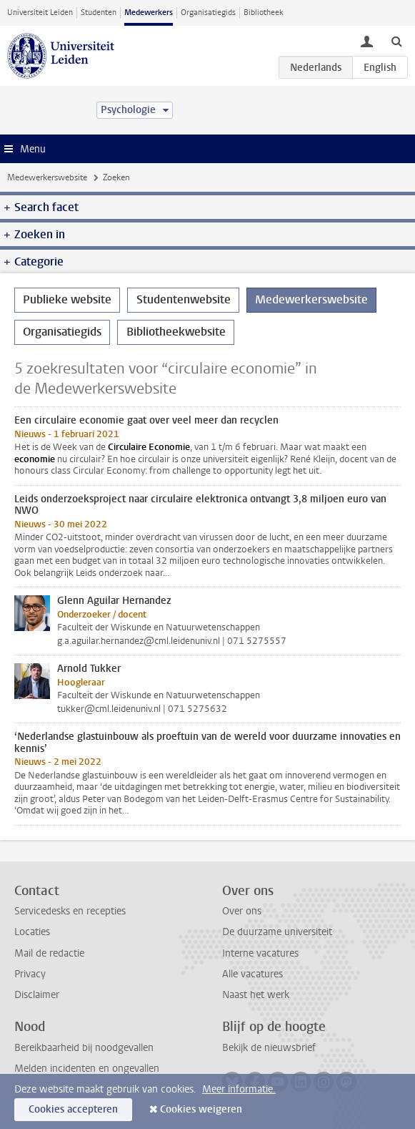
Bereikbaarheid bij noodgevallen (84, 1048)
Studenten (98, 12)
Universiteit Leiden (40, 12)
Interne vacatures (260, 953)
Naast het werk (255, 995)
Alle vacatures (252, 974)
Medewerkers (148, 12)
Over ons (241, 911)
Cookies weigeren (201, 1109)
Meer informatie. (239, 1089)
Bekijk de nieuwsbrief (269, 1048)
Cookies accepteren (73, 1109)
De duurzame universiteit (277, 932)
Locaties (32, 932)
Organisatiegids (208, 12)
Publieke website (67, 299)
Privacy (30, 974)
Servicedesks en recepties (70, 911)
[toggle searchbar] (396, 40)
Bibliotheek (264, 12)
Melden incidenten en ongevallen (86, 1068)
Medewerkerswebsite (47, 177)
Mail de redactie (49, 953)
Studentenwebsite (183, 299)
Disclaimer (36, 995)
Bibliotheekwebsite (176, 331)
